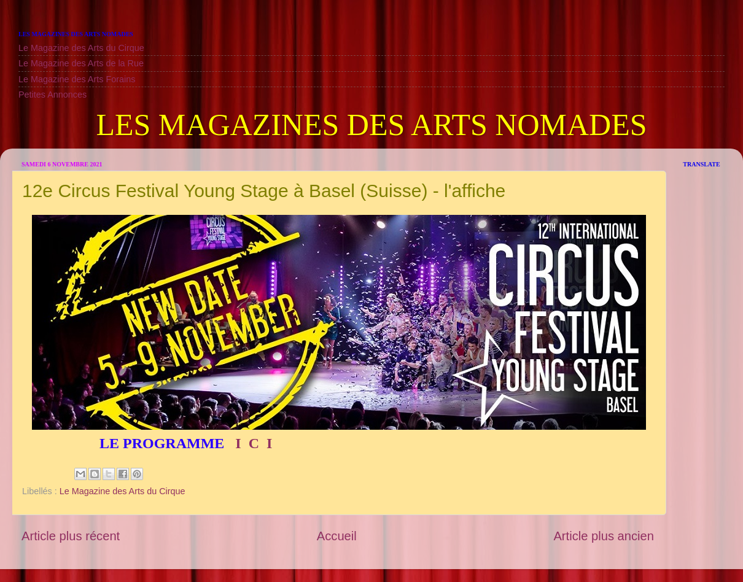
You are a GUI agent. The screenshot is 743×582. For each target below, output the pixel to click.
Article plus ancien (603, 536)
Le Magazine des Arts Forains (76, 79)
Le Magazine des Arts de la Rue (81, 63)
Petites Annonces (52, 94)
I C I (252, 443)
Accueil (337, 536)
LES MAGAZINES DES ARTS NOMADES (371, 124)
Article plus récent (70, 536)
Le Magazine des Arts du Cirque (81, 48)
